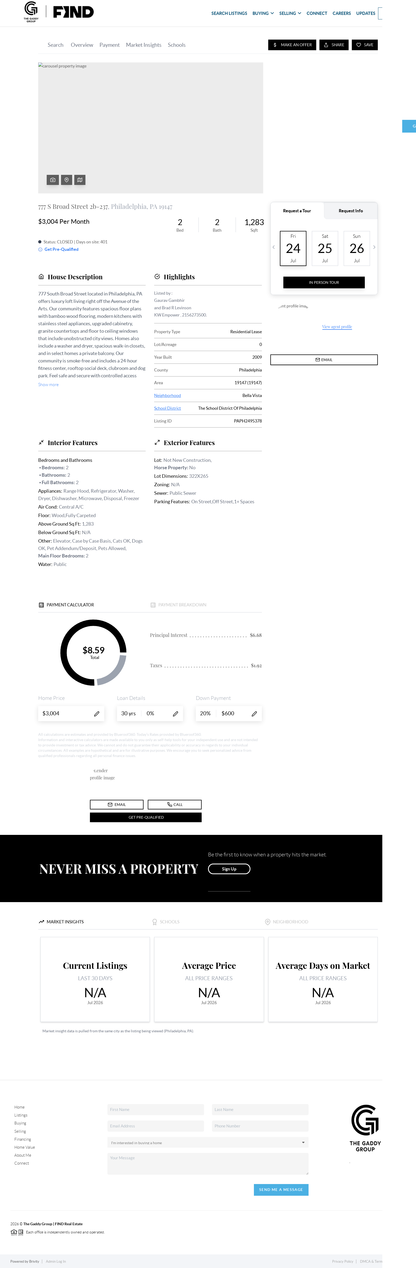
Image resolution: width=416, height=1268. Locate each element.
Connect (317, 13)
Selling (290, 13)
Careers (342, 13)
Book (390, 13)
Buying (263, 13)
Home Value (24, 1146)
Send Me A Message (281, 1189)
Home (19, 1107)
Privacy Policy (342, 1261)
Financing (22, 1138)
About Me (22, 1154)
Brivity (34, 1261)
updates (365, 13)
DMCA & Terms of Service (380, 1261)
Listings (20, 1115)
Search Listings (229, 13)
